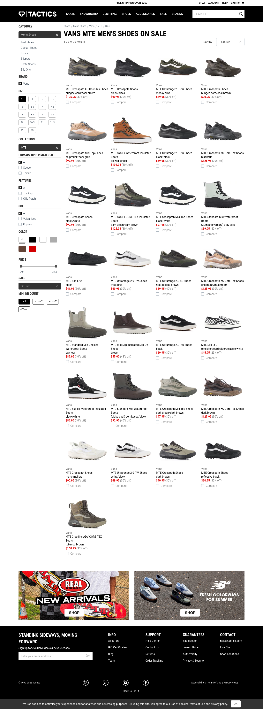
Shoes (126, 14)
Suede (25, 167)
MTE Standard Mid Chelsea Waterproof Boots (87, 331)
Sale (163, 14)
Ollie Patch (27, 198)
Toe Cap (26, 193)
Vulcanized (27, 218)
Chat (202, 3)
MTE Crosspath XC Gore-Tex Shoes (87, 73)
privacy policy (219, 703)
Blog (111, 654)
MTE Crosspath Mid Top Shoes (87, 137)
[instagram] (86, 683)
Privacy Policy (231, 682)
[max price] (56, 272)
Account (213, 3)
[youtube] (126, 683)
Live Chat (225, 647)
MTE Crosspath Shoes (132, 73)
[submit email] (88, 655)
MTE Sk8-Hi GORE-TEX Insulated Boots (132, 203)
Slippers (25, 58)
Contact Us (152, 647)
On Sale (39, 286)
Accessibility (197, 682)
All (22, 162)
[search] (218, 14)
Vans (24, 83)
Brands (177, 14)
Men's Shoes (39, 34)
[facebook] (146, 683)
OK (236, 703)
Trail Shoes (27, 42)
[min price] (24, 272)
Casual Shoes (29, 47)
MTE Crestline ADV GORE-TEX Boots (87, 522)
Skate (70, 14)
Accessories (145, 14)
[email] (56, 656)
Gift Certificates (117, 647)
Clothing (110, 14)
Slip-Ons (26, 69)
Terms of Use (214, 682)
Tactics (37, 14)
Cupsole (26, 224)
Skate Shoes (28, 64)
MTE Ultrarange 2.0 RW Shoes (177, 73)
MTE (39, 147)
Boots (24, 53)
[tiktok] (106, 683)
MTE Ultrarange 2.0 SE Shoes (177, 265)
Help (225, 3)
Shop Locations (229, 654)
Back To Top (131, 691)
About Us (113, 640)
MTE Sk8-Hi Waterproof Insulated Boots (132, 139)
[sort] (230, 42)
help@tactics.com (231, 640)
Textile (25, 173)
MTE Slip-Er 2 (87, 265)
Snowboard (89, 14)
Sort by (208, 41)
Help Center (153, 640)
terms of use (197, 703)
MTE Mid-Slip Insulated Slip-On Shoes (132, 331)
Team (111, 660)
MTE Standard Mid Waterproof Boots (222, 203)
